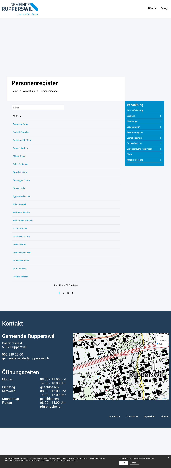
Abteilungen (132, 122)
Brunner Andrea (20, 156)
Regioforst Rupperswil (90, 202)
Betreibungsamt (87, 124)
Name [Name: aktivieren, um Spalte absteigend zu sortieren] (15, 116)
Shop (129, 155)
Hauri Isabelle (19, 302)
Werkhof (84, 144)
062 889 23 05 (112, 191)
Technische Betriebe (89, 171)
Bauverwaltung (87, 226)
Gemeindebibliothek (89, 128)
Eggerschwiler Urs (21, 218)
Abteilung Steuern (88, 179)
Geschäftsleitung (135, 111)
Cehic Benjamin (20, 179)
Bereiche (131, 116)
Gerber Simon (19, 270)
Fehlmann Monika (21, 235)
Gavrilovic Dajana (21, 262)
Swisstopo (165, 439)
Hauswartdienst (87, 254)
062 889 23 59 (112, 254)
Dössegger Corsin (21, 202)
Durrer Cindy (19, 210)
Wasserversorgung (89, 290)
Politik (117, 12)
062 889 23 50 (112, 136)
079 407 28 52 (112, 202)
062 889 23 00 (112, 171)
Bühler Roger (19, 171)
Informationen (159, 12)
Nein (134, 462)
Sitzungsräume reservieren (139, 149)
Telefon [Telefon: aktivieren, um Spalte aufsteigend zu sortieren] (108, 116)
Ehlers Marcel (19, 226)
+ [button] (76, 376)
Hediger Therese (20, 317)
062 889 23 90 (112, 124)
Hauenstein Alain (21, 290)
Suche (153, 6)
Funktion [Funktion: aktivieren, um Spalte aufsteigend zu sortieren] (36, 116)
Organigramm (133, 127)
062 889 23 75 (112, 144)
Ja (123, 462)
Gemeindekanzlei (88, 194)
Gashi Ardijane (20, 254)
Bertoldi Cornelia (21, 136)
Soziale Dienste (87, 163)
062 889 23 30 (112, 226)
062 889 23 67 (112, 270)
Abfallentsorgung (135, 160)
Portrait (87, 12)
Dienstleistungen (135, 138)
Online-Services (134, 144)
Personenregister (141, 133)
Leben (102, 12)
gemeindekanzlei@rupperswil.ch (25, 399)
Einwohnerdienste (88, 191)
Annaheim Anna (20, 124)
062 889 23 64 (112, 243)
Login (166, 6)
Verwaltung (135, 12)
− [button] (76, 379)
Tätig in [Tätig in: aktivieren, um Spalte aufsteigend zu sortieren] (83, 116)
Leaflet (158, 439)
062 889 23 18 (112, 156)
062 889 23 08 (112, 210)
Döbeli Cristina (20, 191)
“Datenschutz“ (72, 460)
